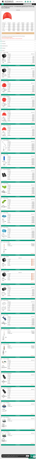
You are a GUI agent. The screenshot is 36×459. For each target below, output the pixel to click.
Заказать (18, 33)
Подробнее (32, 78)
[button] (11, 16)
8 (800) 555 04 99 (19, 1)
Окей (27, 455)
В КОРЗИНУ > (18, 65)
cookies (9, 455)
